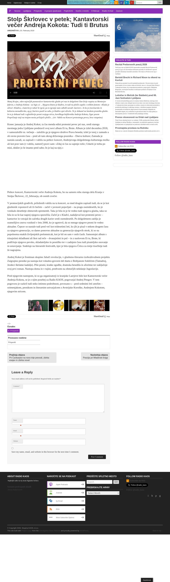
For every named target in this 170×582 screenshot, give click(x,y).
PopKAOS (68, 11)
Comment (16, 386)
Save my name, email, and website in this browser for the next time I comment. (45, 452)
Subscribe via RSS (124, 146)
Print (107, 36)
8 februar (95, 11)
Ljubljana (27, 11)
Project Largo (26, 531)
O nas (39, 3)
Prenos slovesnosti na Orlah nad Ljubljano (136, 117)
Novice (17, 11)
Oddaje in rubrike (29, 3)
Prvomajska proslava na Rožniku (131, 128)
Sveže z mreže (82, 11)
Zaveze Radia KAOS (15, 490)
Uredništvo (13, 31)
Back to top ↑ (158, 531)
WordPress (84, 531)
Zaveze (119, 11)
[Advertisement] (58, 171)
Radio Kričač (107, 11)
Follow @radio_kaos (124, 155)
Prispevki (38, 11)
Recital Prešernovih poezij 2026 (131, 64)
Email (17, 431)
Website (15, 441)
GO (160, 2)
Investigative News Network (49, 531)
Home (9, 3)
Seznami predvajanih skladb (19, 487)
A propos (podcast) (52, 11)
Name (17, 420)
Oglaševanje (18, 3)
